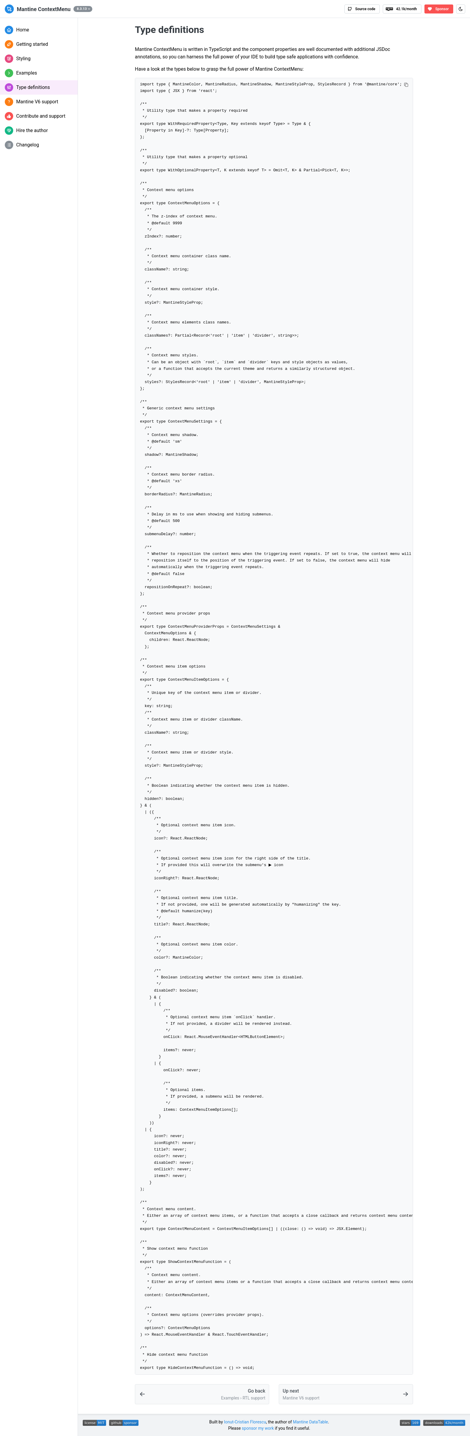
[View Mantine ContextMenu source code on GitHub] (362, 8)
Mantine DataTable (310, 1422)
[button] (82, 9)
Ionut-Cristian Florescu (245, 1422)
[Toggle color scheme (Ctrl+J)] (460, 8)
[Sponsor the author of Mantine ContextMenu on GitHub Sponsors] (438, 8)
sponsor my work (258, 1428)
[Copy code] (406, 85)
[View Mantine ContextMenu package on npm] (402, 8)
